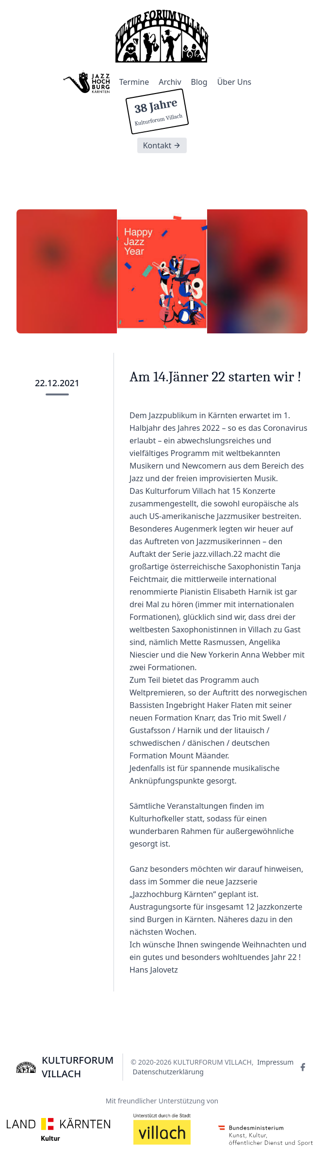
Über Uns (234, 82)
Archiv (170, 82)
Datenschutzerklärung (168, 1071)
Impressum (275, 1062)
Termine (134, 82)
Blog (199, 82)
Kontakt (162, 145)
